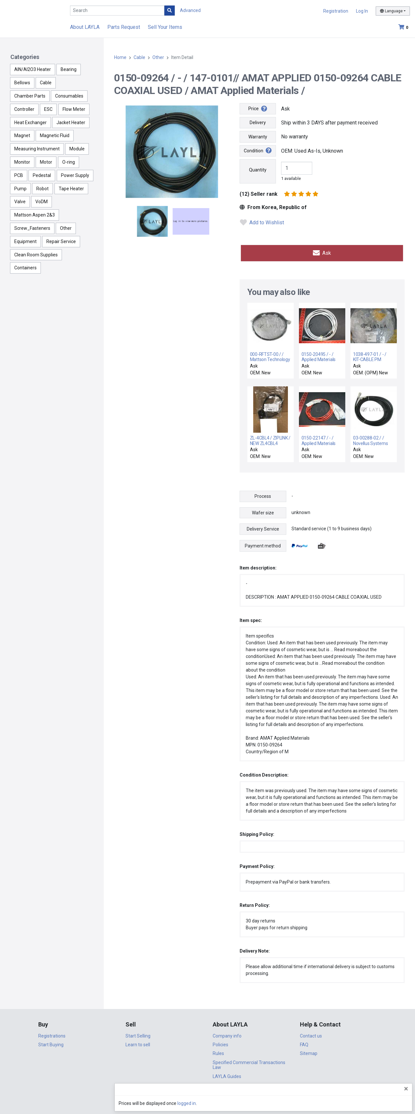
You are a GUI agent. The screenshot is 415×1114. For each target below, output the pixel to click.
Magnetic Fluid (54, 135)
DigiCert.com (207, 1093)
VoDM (41, 201)
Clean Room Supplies (36, 254)
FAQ (304, 1042)
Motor (46, 162)
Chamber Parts (29, 96)
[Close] (406, 1089)
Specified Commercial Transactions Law (249, 1063)
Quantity (258, 169)
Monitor (22, 162)
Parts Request (123, 27)
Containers (25, 267)
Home (120, 57)
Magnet (22, 135)
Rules (218, 1051)
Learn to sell (137, 1042)
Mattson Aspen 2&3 (34, 214)
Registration (335, 11)
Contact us (311, 1033)
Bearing (69, 69)
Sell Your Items (165, 27)
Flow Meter (74, 109)
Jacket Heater (70, 122)
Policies (220, 1042)
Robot (42, 188)
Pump (20, 188)
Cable (46, 82)
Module (77, 148)
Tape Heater (71, 188)
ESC (48, 109)
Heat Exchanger (30, 122)
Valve (20, 201)
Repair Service (61, 241)
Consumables (69, 96)
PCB (18, 175)
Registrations (51, 1033)
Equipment (25, 241)
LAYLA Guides (227, 1074)
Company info (227, 1033)
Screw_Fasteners (32, 228)
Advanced (190, 10)
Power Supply (75, 175)
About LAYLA (85, 27)
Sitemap (308, 1051)
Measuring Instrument (37, 148)
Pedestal (42, 175)
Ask (322, 252)
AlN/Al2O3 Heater (32, 69)
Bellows (22, 82)
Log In (362, 11)
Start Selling (137, 1033)
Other (66, 228)
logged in (371, 1103)
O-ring (68, 162)
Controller (24, 109)
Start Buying (51, 1042)
